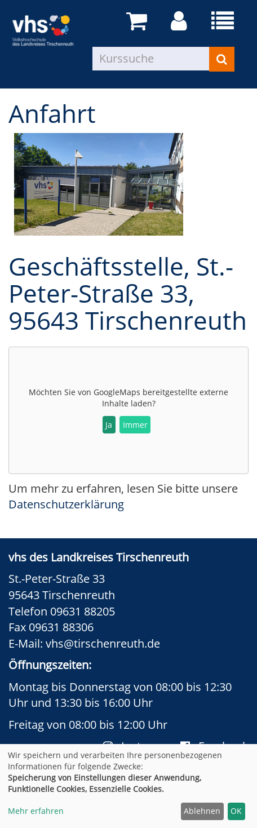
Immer (135, 424)
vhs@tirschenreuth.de (103, 643)
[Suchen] (221, 59)
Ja (108, 424)
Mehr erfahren (36, 810)
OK (236, 810)
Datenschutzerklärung (66, 504)
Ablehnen (202, 810)
